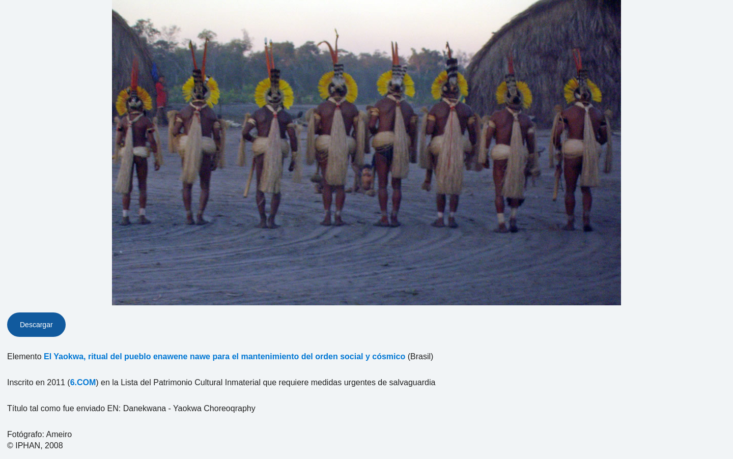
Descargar (36, 325)
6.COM (83, 382)
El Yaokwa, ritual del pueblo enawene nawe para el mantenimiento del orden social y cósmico (224, 356)
